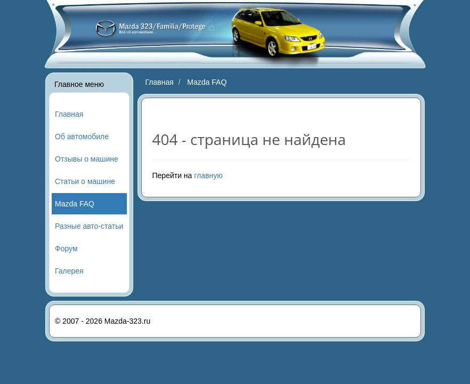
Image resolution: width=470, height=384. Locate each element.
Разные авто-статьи (89, 226)
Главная (69, 114)
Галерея (69, 271)
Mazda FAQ (74, 203)
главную (208, 175)
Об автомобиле (82, 136)
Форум (66, 248)
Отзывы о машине (86, 159)
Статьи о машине (85, 181)
